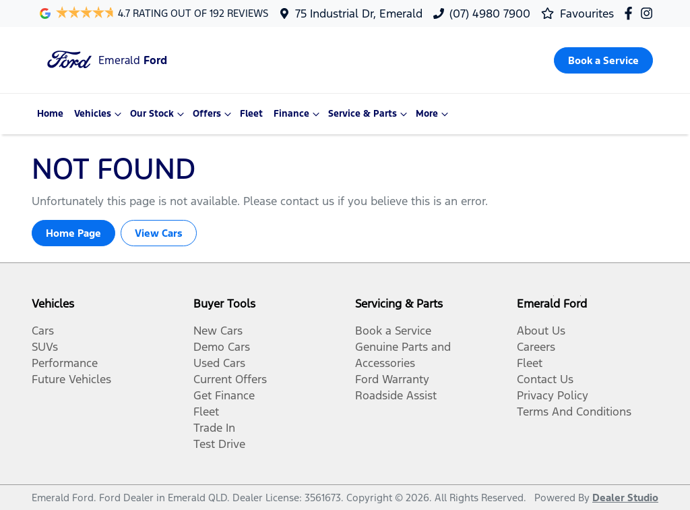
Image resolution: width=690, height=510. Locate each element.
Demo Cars (221, 346)
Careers (536, 346)
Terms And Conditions (574, 411)
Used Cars (219, 363)
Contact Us (545, 379)
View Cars (159, 233)
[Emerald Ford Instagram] (649, 13)
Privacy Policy (552, 395)
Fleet (251, 113)
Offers (213, 114)
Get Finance (224, 395)
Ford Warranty (392, 379)
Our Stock (158, 114)
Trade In (214, 427)
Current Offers (230, 379)
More (433, 114)
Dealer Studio (625, 497)
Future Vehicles (71, 379)
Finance (298, 114)
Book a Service (393, 330)
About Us (541, 330)
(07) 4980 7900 (489, 13)
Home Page (73, 233)
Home (50, 113)
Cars (43, 330)
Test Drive (219, 443)
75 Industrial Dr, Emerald (358, 13)
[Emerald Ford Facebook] (631, 13)
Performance (65, 363)
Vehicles (99, 114)
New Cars (218, 330)
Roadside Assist (396, 395)
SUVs (45, 346)
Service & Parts (369, 114)
